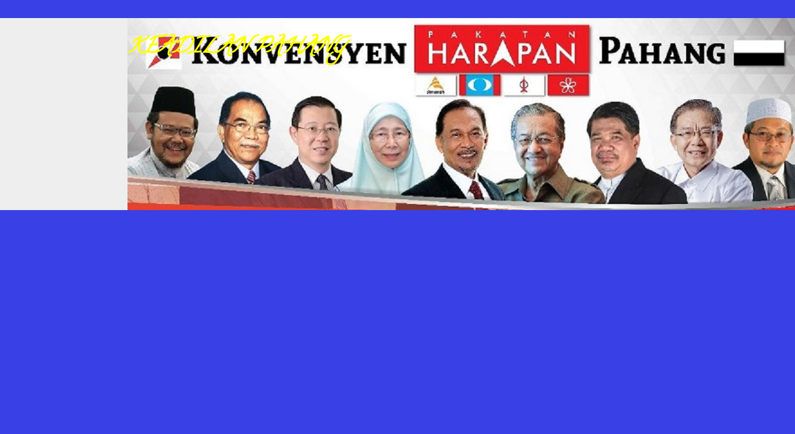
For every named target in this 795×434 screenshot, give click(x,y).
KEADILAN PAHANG (236, 48)
